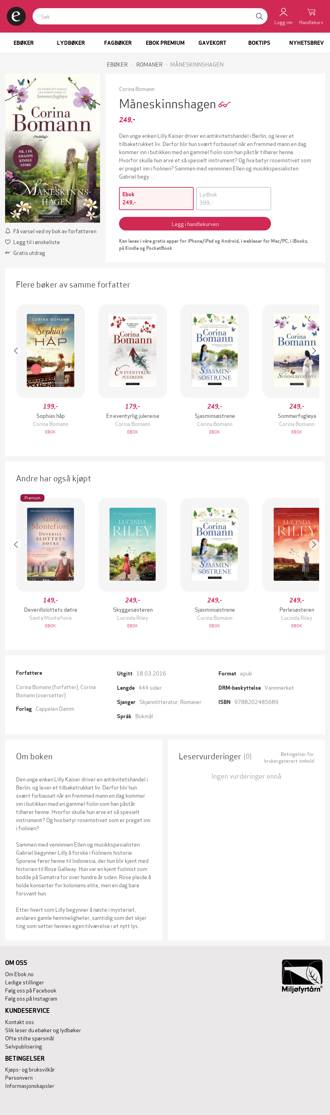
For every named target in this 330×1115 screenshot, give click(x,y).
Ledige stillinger (24, 982)
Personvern (19, 1077)
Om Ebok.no (19, 974)
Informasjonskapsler (29, 1085)
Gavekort (212, 43)
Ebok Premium (165, 43)
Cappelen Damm (55, 708)
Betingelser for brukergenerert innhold (289, 757)
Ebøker (24, 43)
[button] (19, 370)
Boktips (259, 43)
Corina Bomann (136, 88)
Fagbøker (118, 43)
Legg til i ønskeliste (32, 241)
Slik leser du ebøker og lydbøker (43, 1030)
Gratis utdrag (25, 252)
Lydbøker (71, 43)
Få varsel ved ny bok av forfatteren (50, 231)
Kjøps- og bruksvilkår (30, 1069)
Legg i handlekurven (195, 223)
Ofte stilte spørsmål (29, 1038)
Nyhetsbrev (306, 43)
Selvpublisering (23, 1046)
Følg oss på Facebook (30, 990)
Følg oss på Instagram (31, 998)
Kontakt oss (19, 1021)
